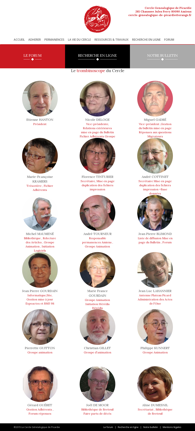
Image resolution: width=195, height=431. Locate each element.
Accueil (19, 39)
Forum (169, 39)
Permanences (54, 39)
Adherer (34, 39)
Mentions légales (172, 427)
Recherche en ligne (146, 39)
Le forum (108, 427)
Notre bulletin (150, 427)
